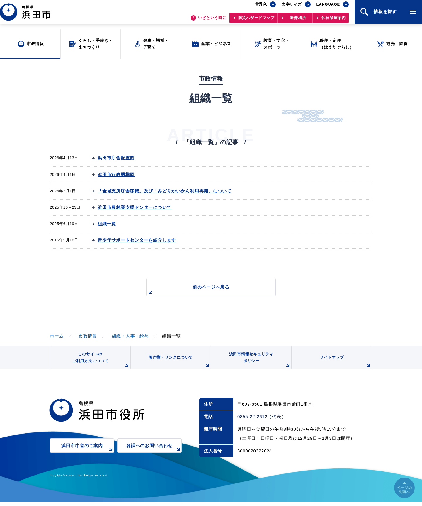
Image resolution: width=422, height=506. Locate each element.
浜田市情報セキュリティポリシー (259, 362)
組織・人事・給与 (130, 335)
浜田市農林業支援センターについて (134, 207)
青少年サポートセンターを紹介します (137, 240)
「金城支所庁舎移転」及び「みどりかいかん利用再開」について (165, 190)
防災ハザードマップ (256, 20)
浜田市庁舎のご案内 (87, 453)
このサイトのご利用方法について (99, 362)
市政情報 (88, 335)
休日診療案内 (333, 20)
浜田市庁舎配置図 (116, 157)
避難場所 (298, 20)
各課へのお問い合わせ (154, 453)
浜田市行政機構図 (116, 174)
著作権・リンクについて (178, 365)
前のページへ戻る (204, 290)
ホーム (57, 335)
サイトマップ (345, 365)
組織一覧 (107, 223)
